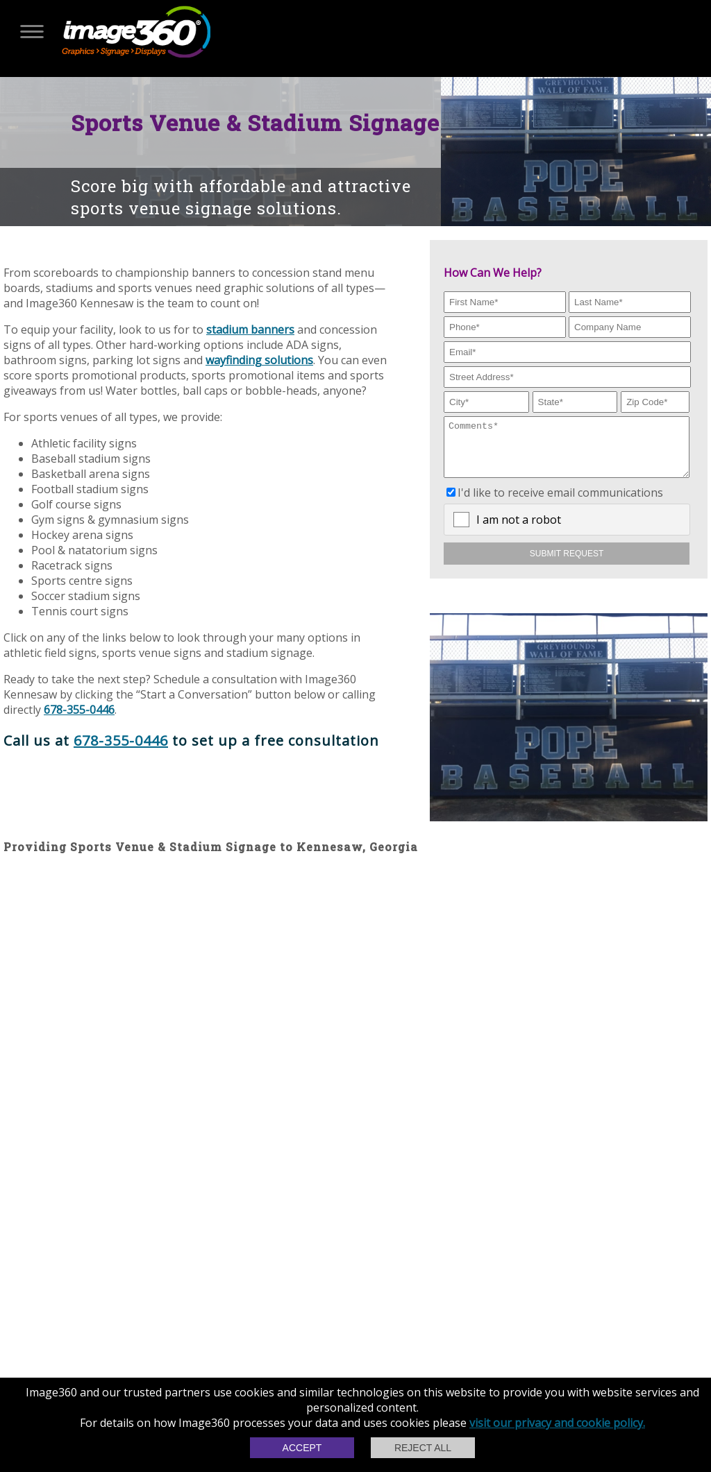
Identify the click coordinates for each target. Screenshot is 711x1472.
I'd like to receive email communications (560, 503)
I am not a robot (518, 530)
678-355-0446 (79, 709)
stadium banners (250, 329)
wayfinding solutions (259, 360)
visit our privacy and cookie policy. (557, 1422)
